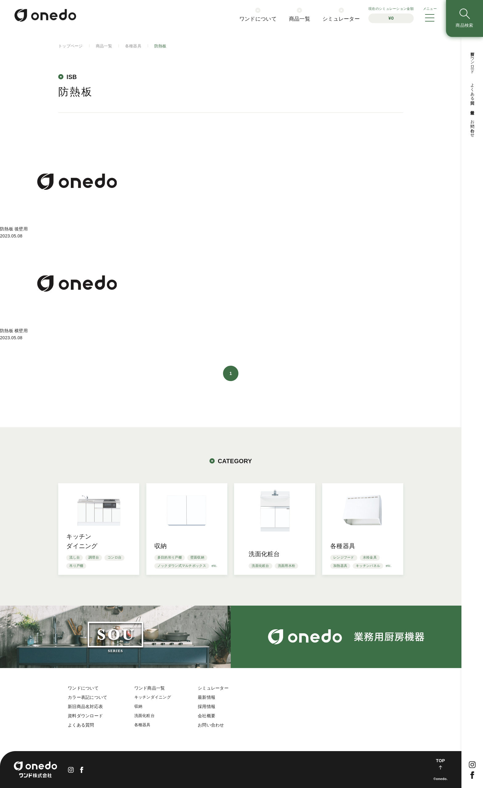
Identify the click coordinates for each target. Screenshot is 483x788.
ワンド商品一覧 (149, 688)
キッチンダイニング (152, 697)
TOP (440, 760)
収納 (138, 706)
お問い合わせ (211, 724)
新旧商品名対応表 (85, 706)
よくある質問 (81, 724)
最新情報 (206, 697)
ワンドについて (83, 688)
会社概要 (206, 715)
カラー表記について (88, 697)
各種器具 (142, 725)
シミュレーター (213, 688)
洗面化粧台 (144, 716)
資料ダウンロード (85, 715)
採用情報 (206, 706)
